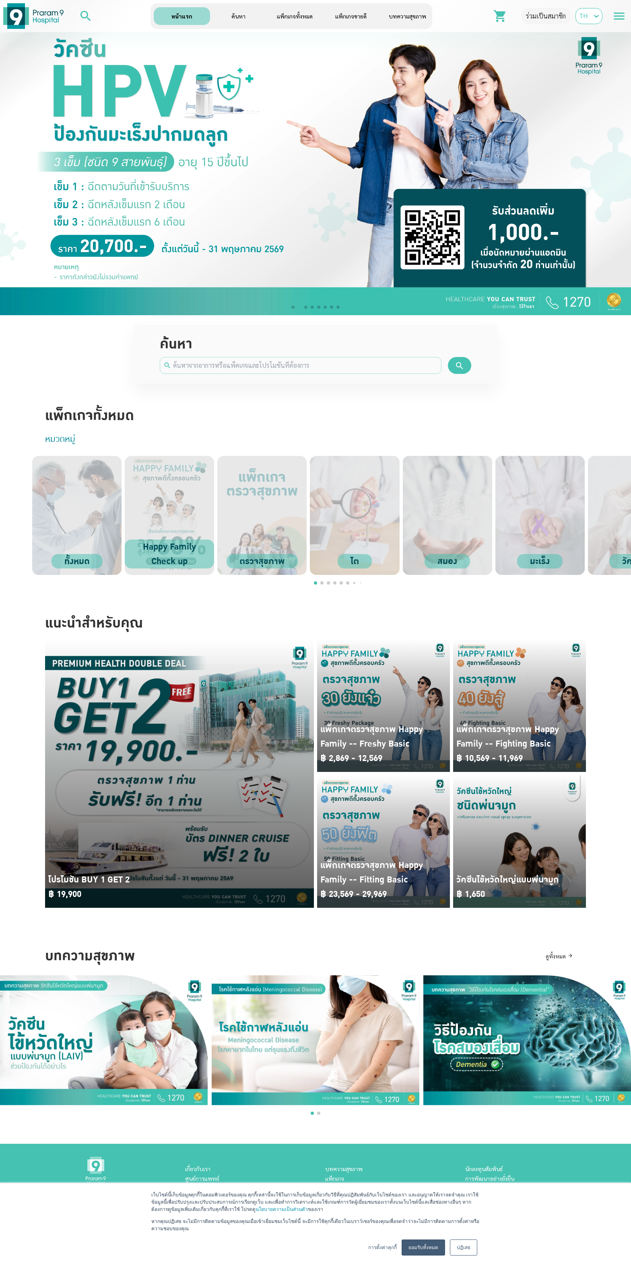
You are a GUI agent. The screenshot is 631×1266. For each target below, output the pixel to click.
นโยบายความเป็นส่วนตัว (282, 1209)
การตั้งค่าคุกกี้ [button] (382, 1247)
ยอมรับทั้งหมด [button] (423, 1247)
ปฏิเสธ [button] (463, 1247)
